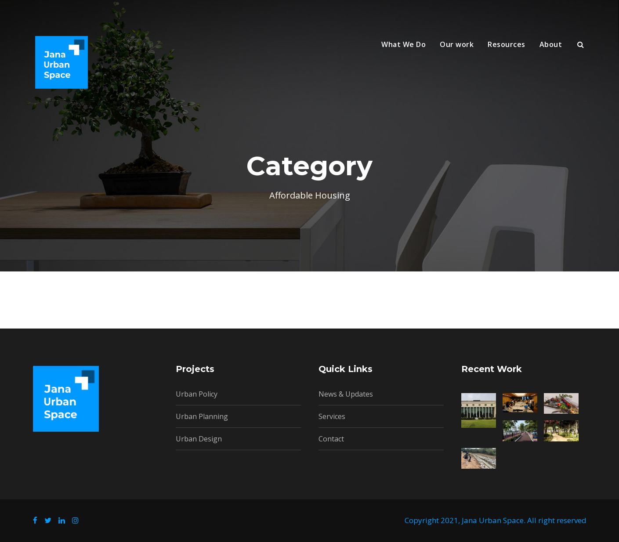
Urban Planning (202, 416)
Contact (331, 439)
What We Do (403, 44)
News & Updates (346, 394)
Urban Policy (196, 394)
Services (332, 416)
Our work (457, 44)
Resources (506, 44)
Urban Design (199, 439)
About (550, 44)
